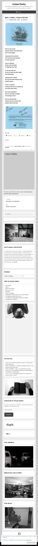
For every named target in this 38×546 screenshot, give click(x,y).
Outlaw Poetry (19, 4)
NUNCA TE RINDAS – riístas (11, 368)
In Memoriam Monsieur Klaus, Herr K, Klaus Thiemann (17, 294)
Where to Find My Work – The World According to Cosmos (17, 365)
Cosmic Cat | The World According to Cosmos (15, 362)
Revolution (7, 291)
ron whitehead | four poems (25, 368)
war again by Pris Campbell (11, 299)
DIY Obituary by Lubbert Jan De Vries (13, 296)
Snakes (7, 287)
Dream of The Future (9, 288)
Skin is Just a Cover (9, 290)
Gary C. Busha (18, 146)
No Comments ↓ (24, 19)
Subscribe (8, 414)
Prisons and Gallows (9, 293)
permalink (7, 147)
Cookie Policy (28, 540)
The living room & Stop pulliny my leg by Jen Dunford (16, 297)
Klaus (18, 19)
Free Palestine (8, 285)
